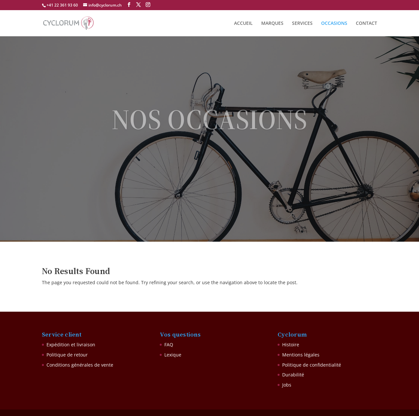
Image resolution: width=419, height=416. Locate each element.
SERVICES (302, 23)
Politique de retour (67, 355)
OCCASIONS (334, 23)
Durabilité (293, 375)
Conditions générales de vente (79, 365)
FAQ (168, 344)
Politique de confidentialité (311, 365)
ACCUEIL (243, 23)
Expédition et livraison (70, 344)
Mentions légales (300, 355)
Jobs (286, 385)
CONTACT (366, 23)
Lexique (172, 355)
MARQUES (272, 23)
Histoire (290, 344)
